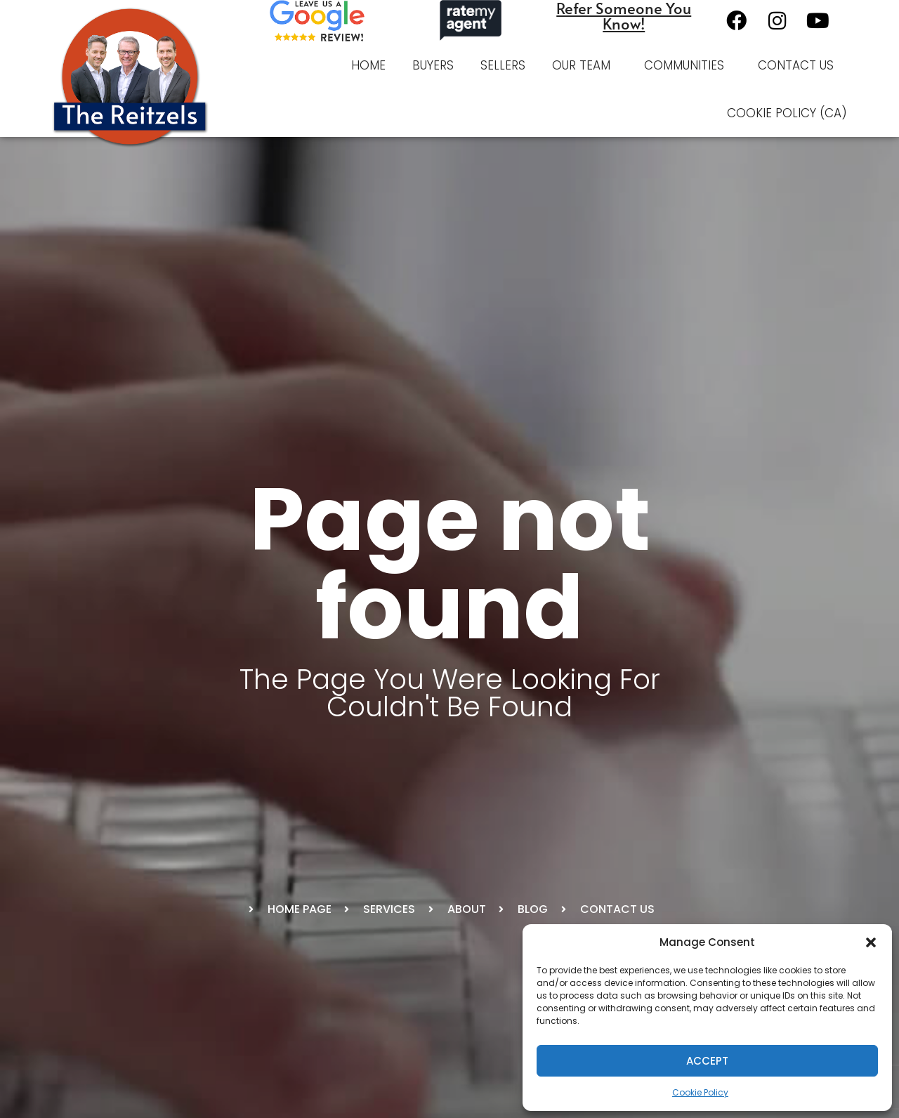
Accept (707, 1060)
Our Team (584, 65)
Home (368, 65)
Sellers (502, 65)
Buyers (433, 65)
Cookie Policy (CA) (787, 113)
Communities (687, 65)
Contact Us (796, 65)
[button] (871, 942)
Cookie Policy (700, 1092)
